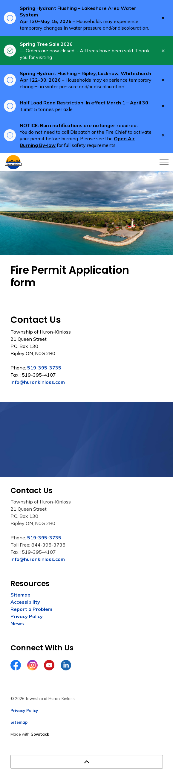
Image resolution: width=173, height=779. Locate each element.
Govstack (39, 734)
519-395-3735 (44, 368)
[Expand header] (164, 162)
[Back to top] (86, 762)
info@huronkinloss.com (37, 382)
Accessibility (25, 602)
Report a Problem (31, 609)
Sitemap (20, 595)
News (17, 623)
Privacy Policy (26, 616)
